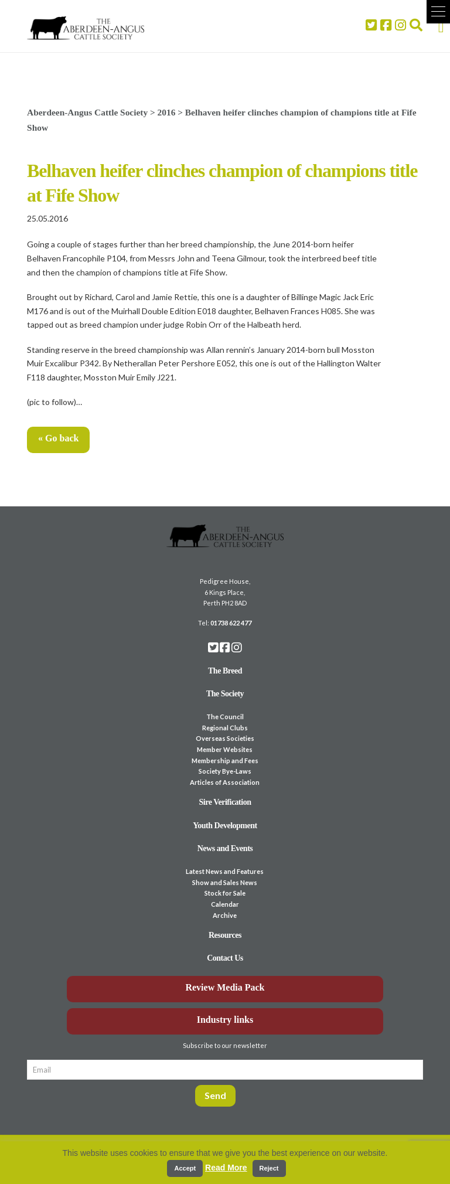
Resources (225, 935)
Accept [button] (185, 1168)
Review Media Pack (224, 987)
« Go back (58, 438)
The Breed (225, 670)
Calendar (225, 904)
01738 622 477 (230, 623)
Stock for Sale (225, 893)
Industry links (225, 1020)
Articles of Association (225, 782)
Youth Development (225, 825)
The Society (225, 693)
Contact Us (225, 958)
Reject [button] (269, 1168)
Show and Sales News (224, 882)
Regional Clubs (225, 728)
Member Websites (225, 749)
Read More (226, 1167)
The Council (225, 716)
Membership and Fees (225, 760)
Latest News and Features (225, 871)
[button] (438, 11)
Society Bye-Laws (225, 771)
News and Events (225, 848)
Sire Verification (225, 802)
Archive (225, 915)
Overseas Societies (225, 738)
